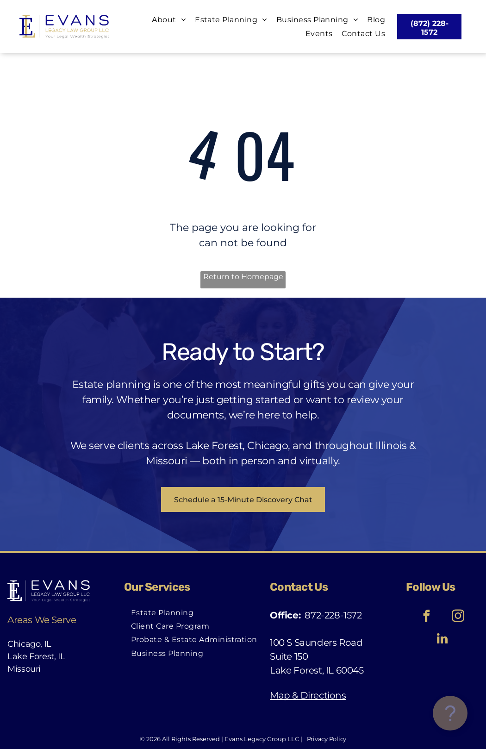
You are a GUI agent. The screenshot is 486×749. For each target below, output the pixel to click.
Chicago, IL (29, 644)
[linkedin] (442, 640)
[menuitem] (164, 19)
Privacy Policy (326, 739)
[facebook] (427, 617)
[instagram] (458, 617)
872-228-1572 (333, 615)
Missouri (24, 669)
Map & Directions (308, 695)
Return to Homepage (243, 276)
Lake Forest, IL (36, 656)
